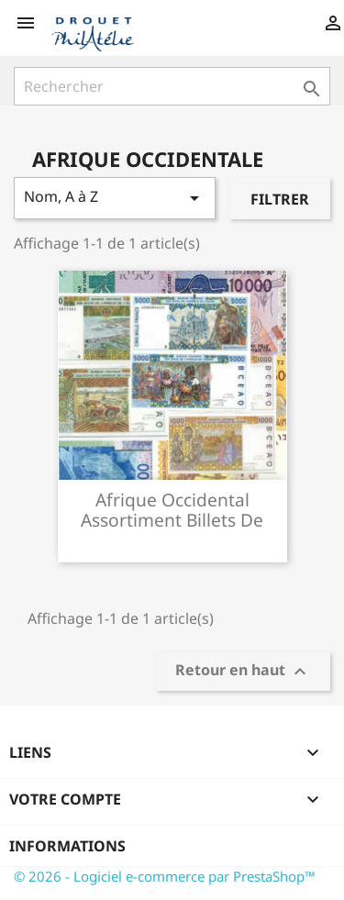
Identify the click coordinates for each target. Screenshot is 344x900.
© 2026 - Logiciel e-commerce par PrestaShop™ (165, 876)
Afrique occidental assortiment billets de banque (172, 519)
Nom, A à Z (114, 197)
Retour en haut (243, 672)
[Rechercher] (172, 86)
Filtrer (279, 199)
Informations (67, 846)
